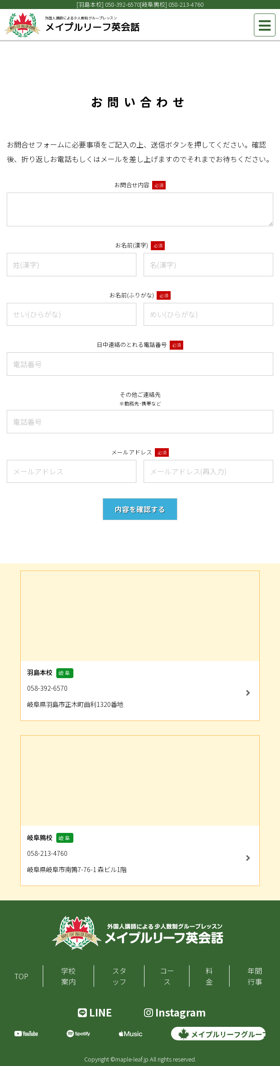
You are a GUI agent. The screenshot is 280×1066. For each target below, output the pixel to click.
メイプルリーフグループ (222, 1034)
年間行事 (255, 976)
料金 (209, 976)
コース (167, 976)
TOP (21, 976)
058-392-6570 (122, 4)
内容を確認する (140, 509)
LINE (95, 1012)
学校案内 (68, 976)
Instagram (175, 1012)
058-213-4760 (185, 4)
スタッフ (119, 976)
